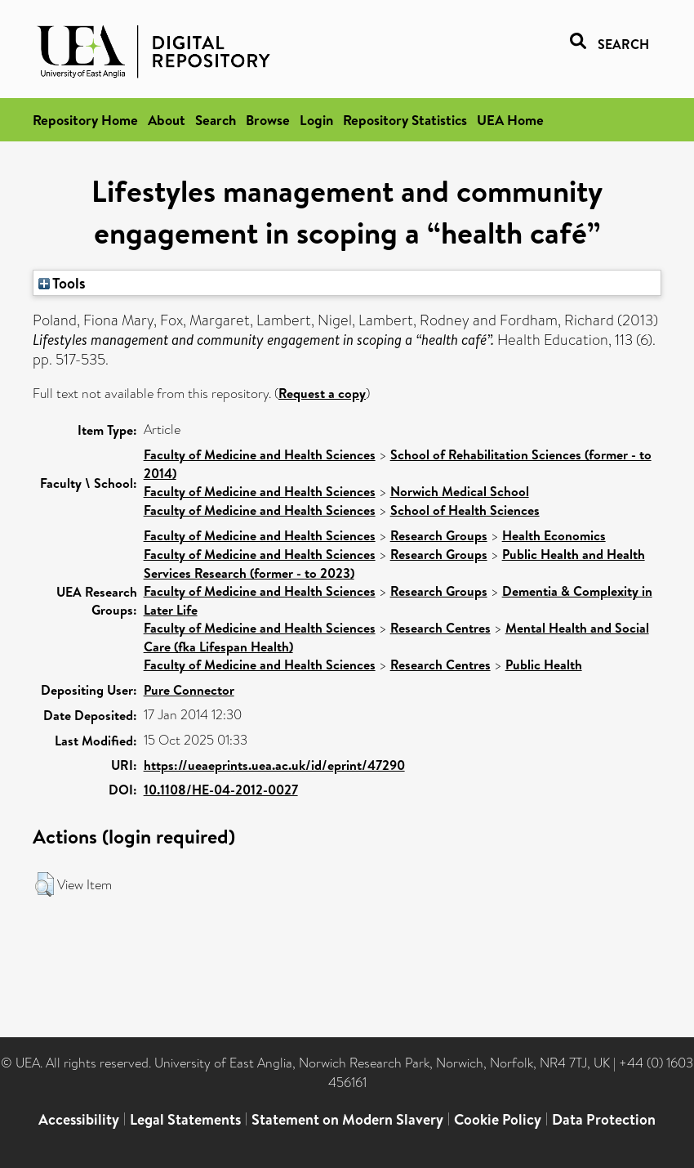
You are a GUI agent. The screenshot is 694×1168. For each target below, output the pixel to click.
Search (215, 119)
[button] (44, 884)
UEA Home (510, 119)
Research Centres (440, 628)
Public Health (543, 665)
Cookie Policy (497, 1119)
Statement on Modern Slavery (347, 1119)
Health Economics (554, 535)
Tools (62, 282)
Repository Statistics (405, 119)
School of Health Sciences (465, 510)
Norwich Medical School (459, 491)
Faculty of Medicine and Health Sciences (260, 454)
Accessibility (78, 1119)
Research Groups (438, 535)
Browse (268, 119)
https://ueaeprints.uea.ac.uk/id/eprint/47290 (274, 765)
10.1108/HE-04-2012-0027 (221, 790)
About (166, 119)
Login (316, 119)
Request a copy (322, 393)
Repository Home (85, 119)
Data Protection (604, 1119)
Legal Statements (185, 1119)
